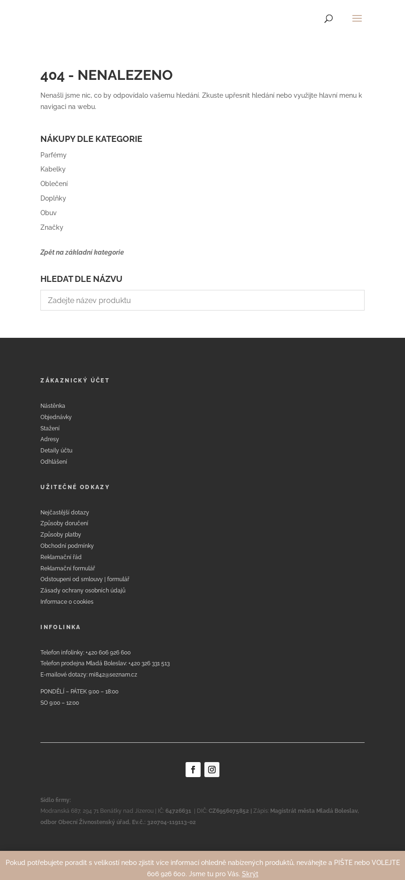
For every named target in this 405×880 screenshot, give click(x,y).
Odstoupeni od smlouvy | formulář (84, 579)
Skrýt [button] (250, 874)
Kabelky (53, 169)
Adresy (49, 439)
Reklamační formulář (67, 568)
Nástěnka (52, 406)
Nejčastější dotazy (64, 512)
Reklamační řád (61, 557)
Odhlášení (53, 462)
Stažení (50, 428)
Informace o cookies (66, 602)
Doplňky (53, 198)
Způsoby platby (60, 534)
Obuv (48, 213)
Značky (51, 227)
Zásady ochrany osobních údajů (82, 590)
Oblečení (54, 183)
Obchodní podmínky (67, 546)
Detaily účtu (56, 450)
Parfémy (53, 155)
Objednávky (56, 417)
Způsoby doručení (64, 523)
